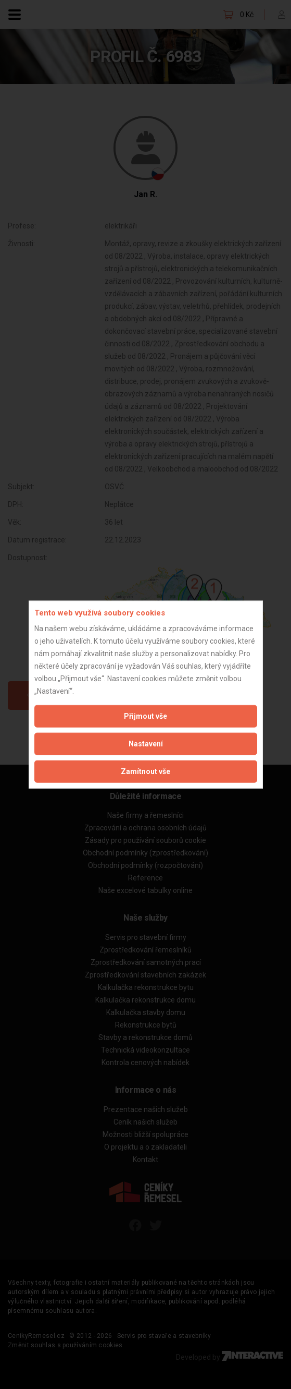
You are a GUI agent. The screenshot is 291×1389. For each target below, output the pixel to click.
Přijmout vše (145, 716)
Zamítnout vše (145, 771)
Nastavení (146, 744)
